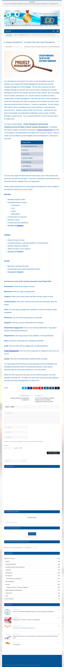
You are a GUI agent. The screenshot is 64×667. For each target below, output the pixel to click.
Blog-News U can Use (29, 46)
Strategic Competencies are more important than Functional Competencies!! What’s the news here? (35, 637)
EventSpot (7, 522)
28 (59, 625)
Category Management (45, 130)
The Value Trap (16, 644)
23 (59, 642)
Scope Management (11, 351)
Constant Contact (13, 522)
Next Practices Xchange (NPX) (14, 578)
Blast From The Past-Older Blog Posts (13, 547)
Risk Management (9, 581)
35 (59, 609)
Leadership (8, 570)
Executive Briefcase (9, 598)
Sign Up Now (32, 533)
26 (59, 634)
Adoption (20, 225)
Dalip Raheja (9, 46)
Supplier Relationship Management (13, 590)
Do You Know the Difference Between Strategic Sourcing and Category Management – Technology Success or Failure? (32, 3)
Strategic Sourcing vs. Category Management (48, 46)
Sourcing (7, 584)
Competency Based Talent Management (15, 567)
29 (59, 617)
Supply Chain (8, 593)
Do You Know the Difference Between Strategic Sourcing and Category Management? (33, 611)
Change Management (10, 564)
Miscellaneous (8, 572)
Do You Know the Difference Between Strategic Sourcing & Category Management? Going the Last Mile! (44, 399)
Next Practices (8, 575)
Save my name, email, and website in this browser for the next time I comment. (24, 441)
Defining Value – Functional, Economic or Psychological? (26, 619)
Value (6, 596)
